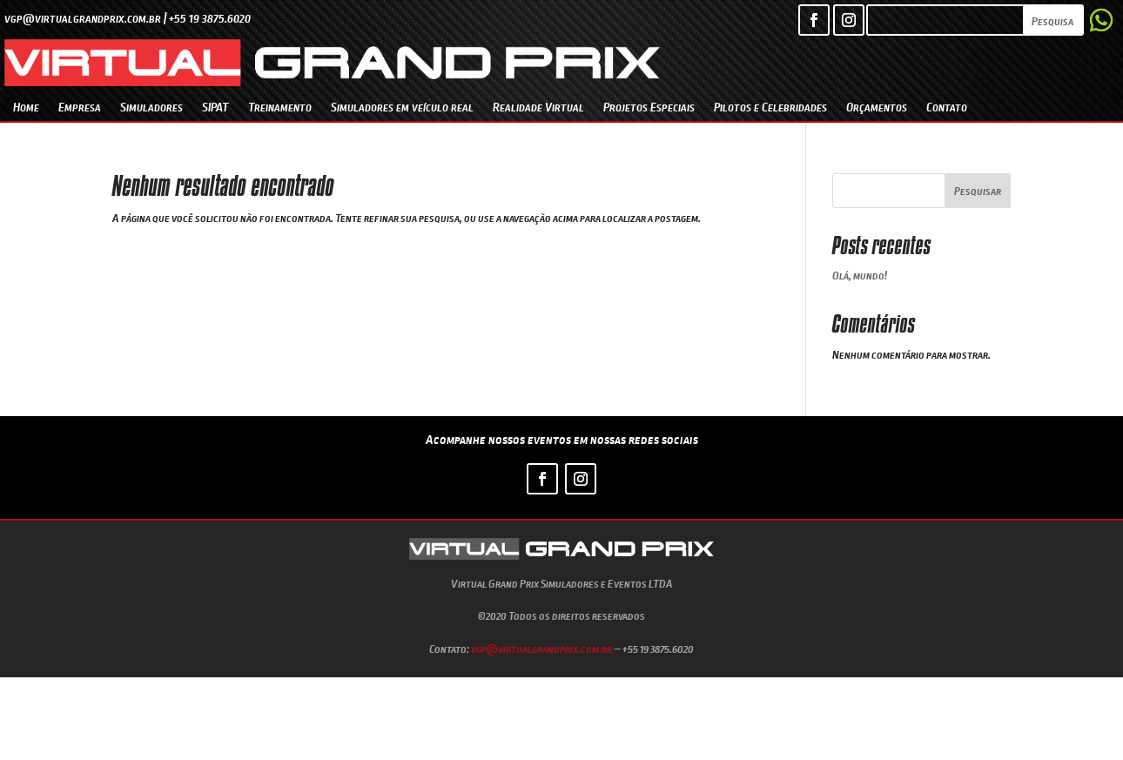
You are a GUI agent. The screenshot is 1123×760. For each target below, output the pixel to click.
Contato (946, 106)
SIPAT (215, 106)
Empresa (79, 106)
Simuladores (151, 106)
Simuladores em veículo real (402, 106)
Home (26, 106)
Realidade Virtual (538, 106)
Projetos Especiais (649, 106)
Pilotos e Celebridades (770, 106)
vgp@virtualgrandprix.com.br (541, 648)
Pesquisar (977, 191)
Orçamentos (876, 106)
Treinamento (280, 106)
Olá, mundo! (859, 275)
